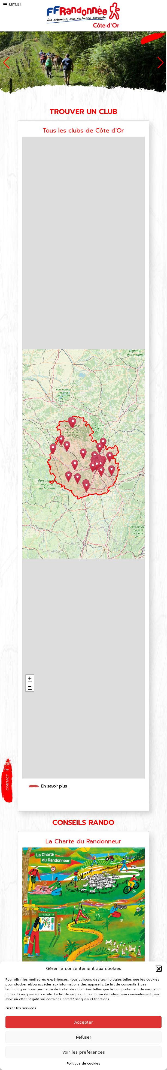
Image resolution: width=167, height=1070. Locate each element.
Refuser (83, 1037)
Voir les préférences (83, 1052)
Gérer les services (20, 1008)
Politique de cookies (83, 1063)
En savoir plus (56, 786)
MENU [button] (12, 5)
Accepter (83, 1022)
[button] (159, 968)
